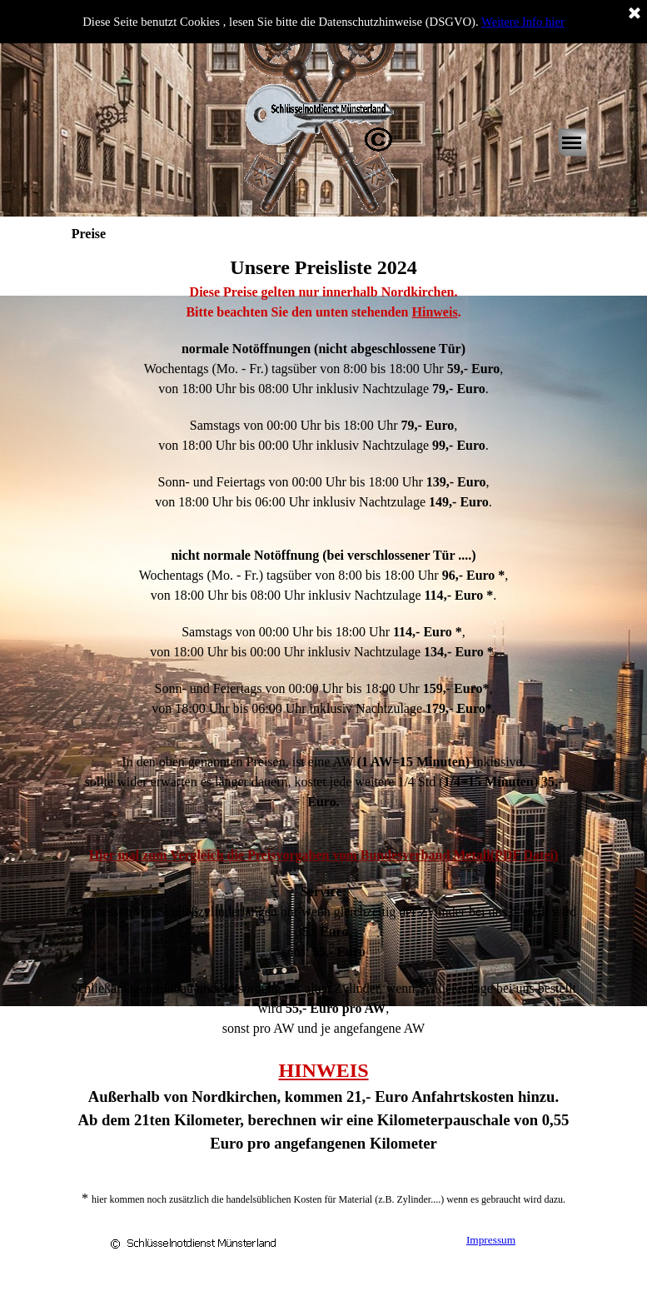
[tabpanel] (324, 730)
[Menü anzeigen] (572, 142)
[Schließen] (634, 14)
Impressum (490, 1240)
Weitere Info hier (523, 21)
